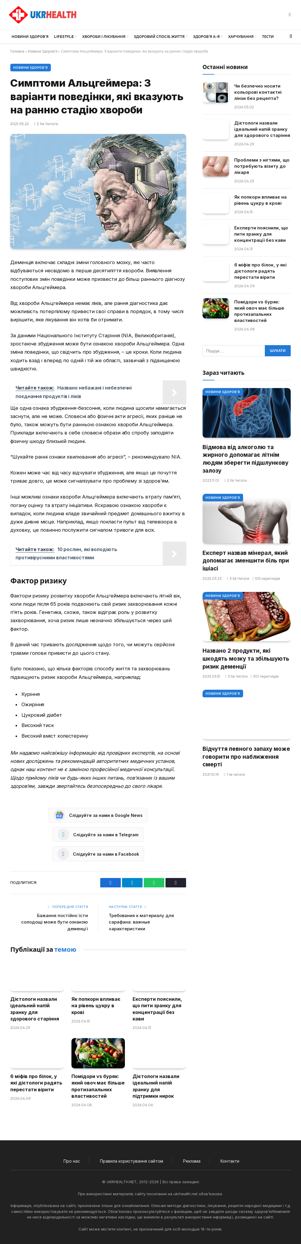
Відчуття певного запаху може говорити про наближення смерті (246, 757)
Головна (17, 51)
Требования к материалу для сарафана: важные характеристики (141, 922)
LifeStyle (64, 36)
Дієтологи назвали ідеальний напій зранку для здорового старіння (34, 1009)
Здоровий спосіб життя (159, 36)
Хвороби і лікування (104, 36)
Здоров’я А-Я (206, 36)
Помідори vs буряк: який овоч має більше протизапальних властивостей (98, 1086)
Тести (268, 36)
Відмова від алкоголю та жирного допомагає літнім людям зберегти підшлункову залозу (245, 459)
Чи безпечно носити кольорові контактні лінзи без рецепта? (258, 92)
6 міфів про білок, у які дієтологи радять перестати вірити (36, 1082)
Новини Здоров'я (43, 51)
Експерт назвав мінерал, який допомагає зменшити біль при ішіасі (246, 561)
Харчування (241, 36)
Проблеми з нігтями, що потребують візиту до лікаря (262, 166)
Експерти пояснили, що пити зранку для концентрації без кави (157, 1009)
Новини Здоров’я (30, 36)
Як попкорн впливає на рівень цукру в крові (96, 1005)
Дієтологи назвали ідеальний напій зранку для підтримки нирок (156, 1086)
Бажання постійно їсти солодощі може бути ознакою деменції (54, 922)
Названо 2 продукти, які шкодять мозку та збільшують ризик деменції (246, 658)
